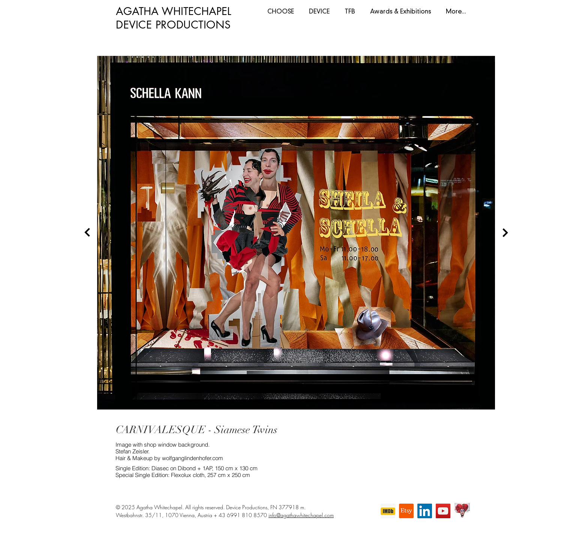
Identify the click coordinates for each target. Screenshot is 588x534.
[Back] (87, 232)
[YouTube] (443, 511)
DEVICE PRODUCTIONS (173, 25)
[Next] (505, 232)
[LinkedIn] (424, 511)
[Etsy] (406, 511)
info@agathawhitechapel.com (301, 515)
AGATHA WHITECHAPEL (173, 11)
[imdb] (388, 511)
